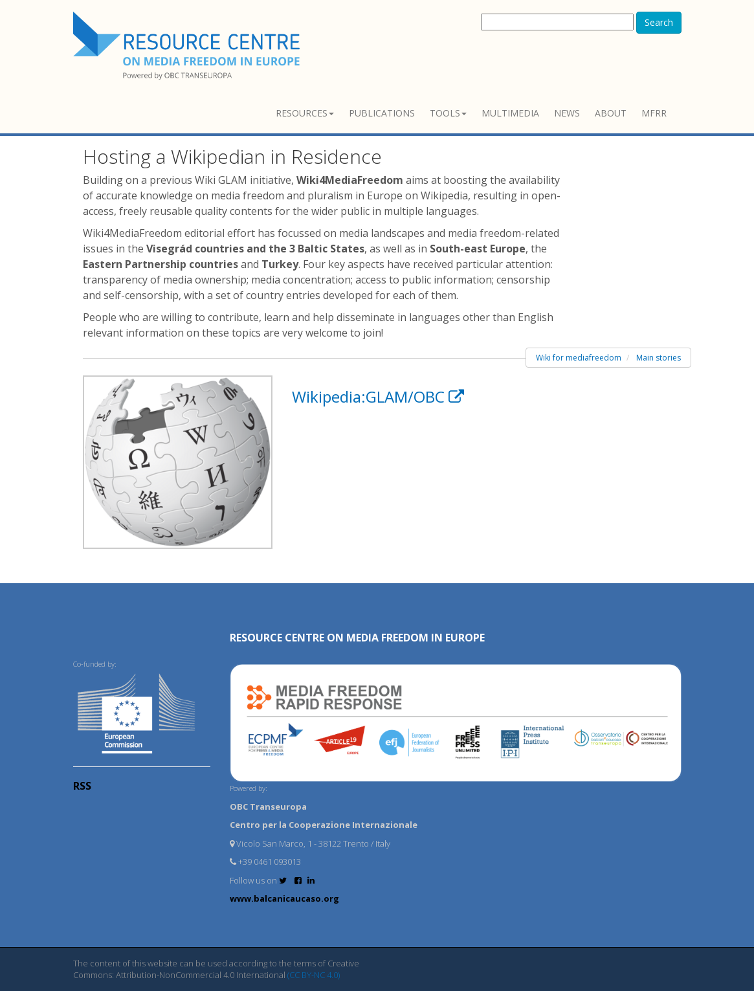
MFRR (654, 113)
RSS (82, 786)
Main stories (658, 357)
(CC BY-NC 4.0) (313, 975)
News (567, 113)
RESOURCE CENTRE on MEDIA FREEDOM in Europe (357, 637)
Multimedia (510, 113)
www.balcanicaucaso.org (284, 898)
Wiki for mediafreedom (578, 357)
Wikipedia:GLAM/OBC (378, 396)
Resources (305, 113)
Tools (448, 113)
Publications (382, 113)
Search (659, 22)
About (610, 113)
